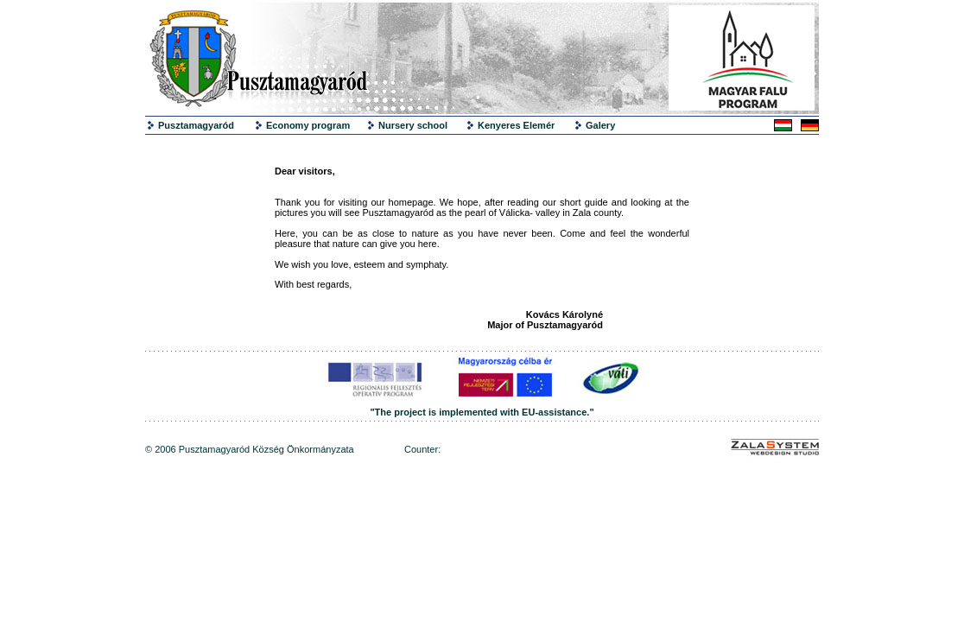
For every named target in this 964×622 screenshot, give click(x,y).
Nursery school (412, 125)
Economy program (308, 125)
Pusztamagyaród (196, 125)
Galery (600, 125)
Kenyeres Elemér (516, 125)
